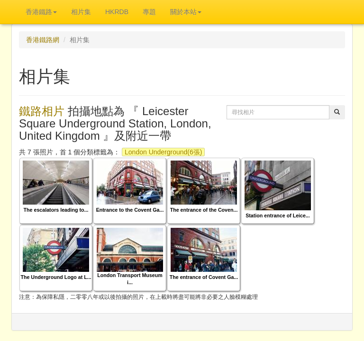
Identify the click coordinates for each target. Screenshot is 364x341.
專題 (149, 12)
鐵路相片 (41, 111)
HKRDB (116, 12)
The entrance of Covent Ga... (204, 277)
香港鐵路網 (42, 40)
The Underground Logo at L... (55, 277)
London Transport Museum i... (129, 278)
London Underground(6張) (163, 152)
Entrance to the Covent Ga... (130, 210)
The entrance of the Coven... (204, 210)
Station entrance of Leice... (278, 215)
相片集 (81, 12)
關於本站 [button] (185, 12)
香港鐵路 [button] (41, 12)
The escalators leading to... (56, 210)
